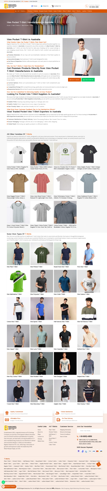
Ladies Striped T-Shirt (48, 481)
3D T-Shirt (54, 476)
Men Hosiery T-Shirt (44, 476)
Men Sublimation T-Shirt (10, 469)
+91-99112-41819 (94, 7)
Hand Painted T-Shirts (79, 464)
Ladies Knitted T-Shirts (62, 481)
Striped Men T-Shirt (77, 474)
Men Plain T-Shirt (39, 466)
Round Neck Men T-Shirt (77, 466)
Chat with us (88, 79)
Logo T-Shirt (22, 471)
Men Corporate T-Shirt (72, 471)
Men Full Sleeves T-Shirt (34, 471)
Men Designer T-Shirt (52, 474)
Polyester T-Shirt (72, 461)
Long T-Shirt (73, 479)
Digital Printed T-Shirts (25, 474)
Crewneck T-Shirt (18, 466)
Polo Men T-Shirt (90, 466)
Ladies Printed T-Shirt (77, 476)
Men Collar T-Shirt (50, 469)
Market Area (41, 441)
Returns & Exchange (65, 432)
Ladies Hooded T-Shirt (87, 481)
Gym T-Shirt (57, 11)
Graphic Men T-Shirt (23, 476)
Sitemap (40, 439)
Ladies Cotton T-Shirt (18, 479)
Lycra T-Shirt (16, 464)
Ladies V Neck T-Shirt (34, 481)
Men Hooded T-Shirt (38, 474)
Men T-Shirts (76, 11)
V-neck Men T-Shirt (90, 474)
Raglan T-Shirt (8, 466)
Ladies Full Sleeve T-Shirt (61, 479)
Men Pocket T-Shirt (64, 476)
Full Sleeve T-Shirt (95, 461)
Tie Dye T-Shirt (91, 464)
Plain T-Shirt (52, 430)
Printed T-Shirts (33, 11)
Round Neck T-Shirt (45, 11)
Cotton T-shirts (53, 442)
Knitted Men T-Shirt (85, 471)
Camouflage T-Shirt (65, 474)
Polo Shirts (34, 476)
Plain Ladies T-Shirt (47, 479)
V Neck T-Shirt (34, 464)
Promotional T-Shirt (51, 466)
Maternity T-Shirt (74, 481)
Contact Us (56, 6)
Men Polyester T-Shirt (25, 469)
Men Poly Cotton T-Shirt (10, 474)
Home (34, 6)
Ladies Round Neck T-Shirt (33, 479)
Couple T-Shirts (83, 479)
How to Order (63, 436)
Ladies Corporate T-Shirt (10, 481)
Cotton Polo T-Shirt (38, 469)
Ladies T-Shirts (87, 11)
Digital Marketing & (75, 488)
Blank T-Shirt (7, 464)
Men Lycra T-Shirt (59, 471)
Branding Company (85, 488)
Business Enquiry (8, 486)
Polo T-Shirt (67, 11)
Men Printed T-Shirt (64, 466)
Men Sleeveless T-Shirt (10, 476)
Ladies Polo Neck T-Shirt (91, 476)
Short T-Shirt (22, 481)
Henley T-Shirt (29, 466)
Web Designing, (65, 488)
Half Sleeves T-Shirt (53, 435)
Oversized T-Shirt (83, 461)
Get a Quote (75, 79)
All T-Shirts (20, 11)
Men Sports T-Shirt (96, 469)
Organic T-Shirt (67, 464)
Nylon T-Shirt (57, 464)
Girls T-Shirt (7, 479)
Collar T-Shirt (52, 445)
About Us (44, 6)
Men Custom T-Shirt (62, 469)
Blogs (39, 434)
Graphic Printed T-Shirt (46, 464)
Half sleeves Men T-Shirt (10, 471)
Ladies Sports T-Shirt (95, 479)
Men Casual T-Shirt (48, 471)
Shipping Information (65, 430)
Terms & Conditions (65, 434)
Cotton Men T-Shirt (83, 469)
